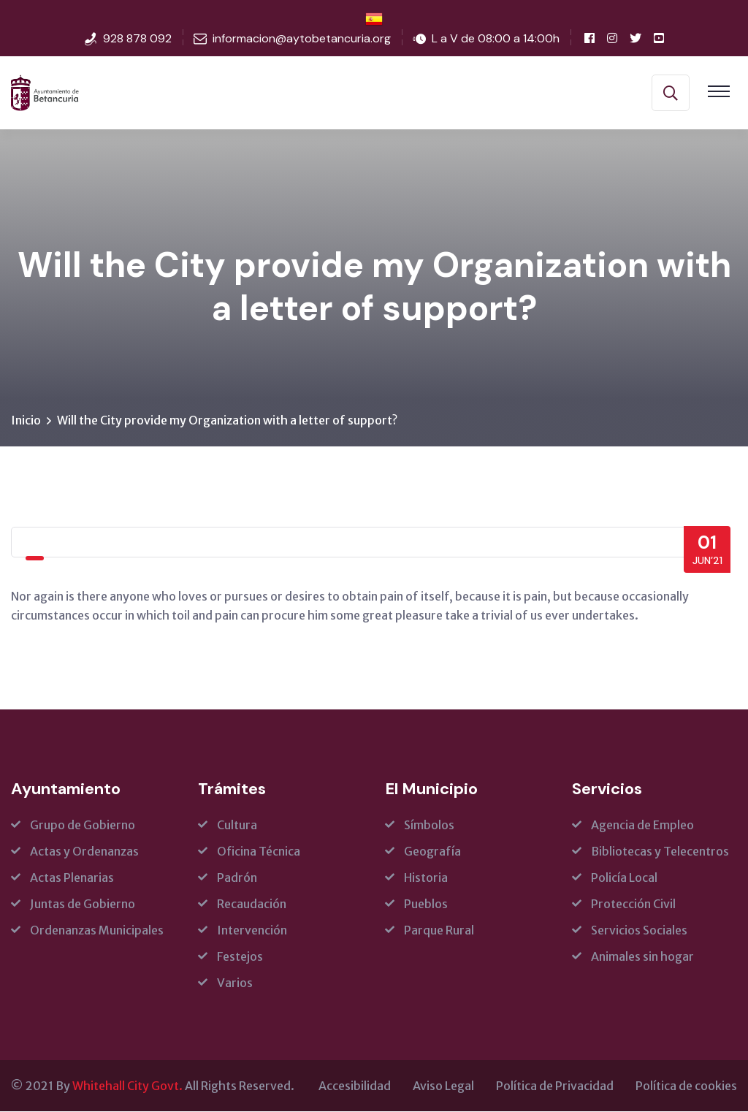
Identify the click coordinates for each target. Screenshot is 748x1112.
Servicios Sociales (639, 931)
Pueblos (426, 904)
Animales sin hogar (642, 957)
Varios (235, 983)
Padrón (237, 878)
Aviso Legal (443, 1086)
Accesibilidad (354, 1086)
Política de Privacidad (555, 1086)
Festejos (240, 957)
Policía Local (624, 878)
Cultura (237, 825)
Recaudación (251, 904)
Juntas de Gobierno (82, 904)
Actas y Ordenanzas (84, 852)
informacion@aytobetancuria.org (302, 38)
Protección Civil (633, 904)
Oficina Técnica (258, 852)
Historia (426, 878)
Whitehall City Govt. (127, 1086)
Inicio (26, 421)
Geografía (432, 852)
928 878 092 (137, 38)
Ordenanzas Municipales (97, 931)
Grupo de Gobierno (82, 825)
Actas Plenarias (72, 878)
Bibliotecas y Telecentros (660, 852)
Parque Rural (439, 931)
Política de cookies (686, 1086)
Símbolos (429, 825)
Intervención (252, 931)
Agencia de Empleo (642, 825)
